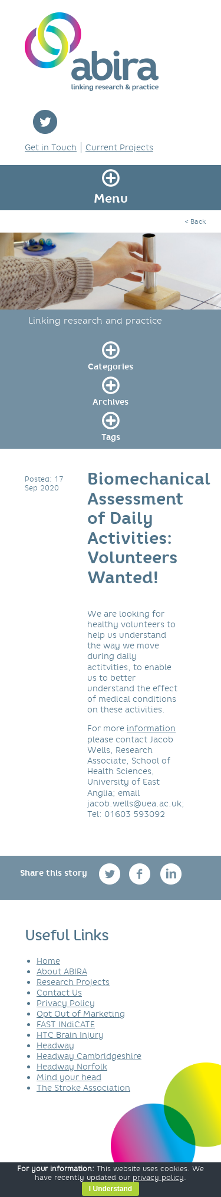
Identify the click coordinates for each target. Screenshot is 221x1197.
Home (48, 961)
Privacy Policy (66, 1003)
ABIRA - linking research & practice (92, 51)
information (151, 728)
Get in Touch (51, 147)
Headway (55, 1045)
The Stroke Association (83, 1087)
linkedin (171, 874)
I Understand (110, 1189)
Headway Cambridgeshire (89, 1056)
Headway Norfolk (72, 1066)
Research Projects (73, 982)
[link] (110, 354)
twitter (45, 122)
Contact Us (59, 992)
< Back (195, 221)
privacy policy (158, 1177)
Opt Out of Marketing (81, 1013)
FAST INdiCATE (66, 1024)
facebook (141, 874)
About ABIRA (62, 971)
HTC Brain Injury (70, 1035)
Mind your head (69, 1077)
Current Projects (119, 147)
